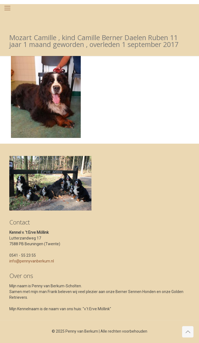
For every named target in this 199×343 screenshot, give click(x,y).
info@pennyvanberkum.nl (31, 261)
